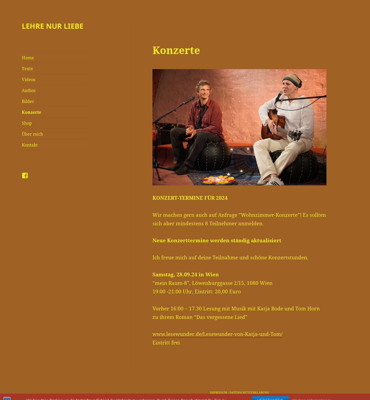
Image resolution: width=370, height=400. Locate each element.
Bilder (28, 101)
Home (28, 58)
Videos (28, 79)
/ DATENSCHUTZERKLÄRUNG (248, 392)
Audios (29, 90)
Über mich (32, 134)
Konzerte (31, 112)
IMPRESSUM (218, 392)
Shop (27, 123)
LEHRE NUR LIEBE (52, 26)
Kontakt (30, 145)
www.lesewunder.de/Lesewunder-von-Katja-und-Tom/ (217, 334)
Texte (27, 69)
